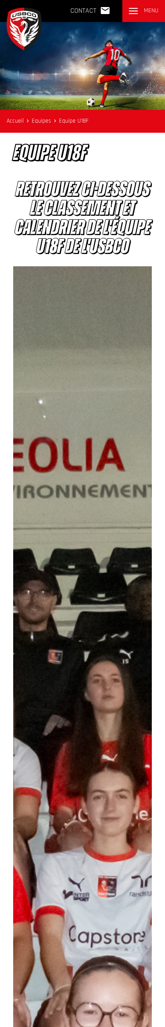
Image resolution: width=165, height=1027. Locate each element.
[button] (143, 11)
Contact (90, 10)
